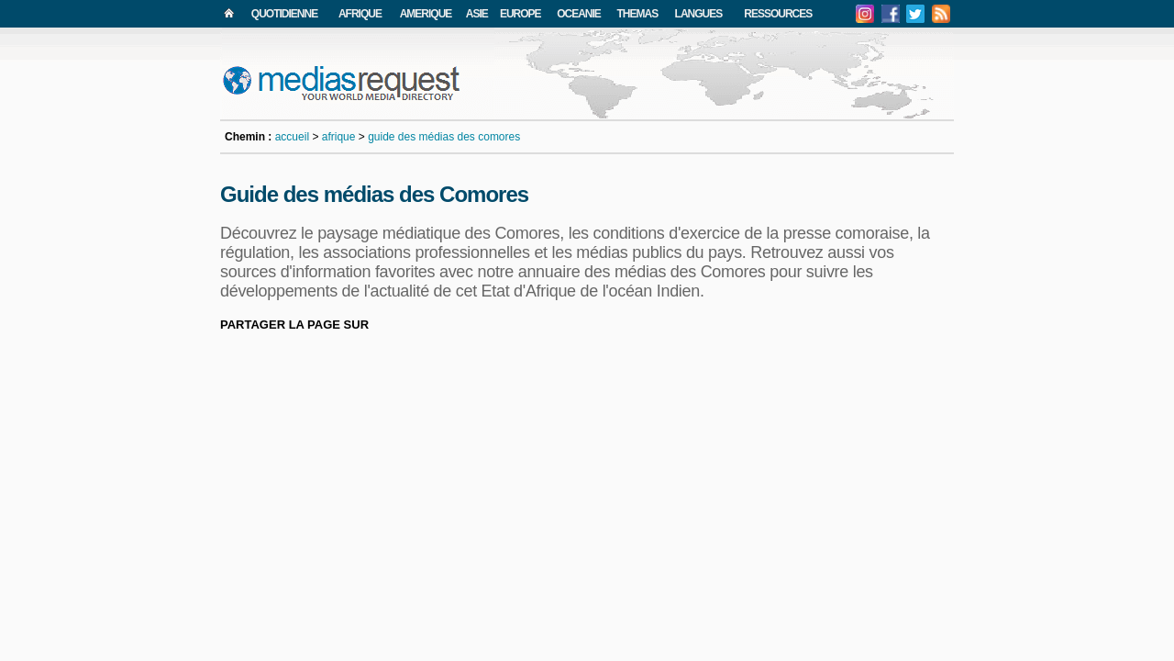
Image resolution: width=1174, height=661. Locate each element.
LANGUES (699, 13)
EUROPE (520, 13)
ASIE (477, 13)
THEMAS (638, 13)
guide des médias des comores (444, 136)
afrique (339, 136)
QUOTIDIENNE (284, 13)
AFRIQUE (360, 13)
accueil (292, 136)
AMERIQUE (426, 13)
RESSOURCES (778, 13)
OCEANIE (579, 13)
